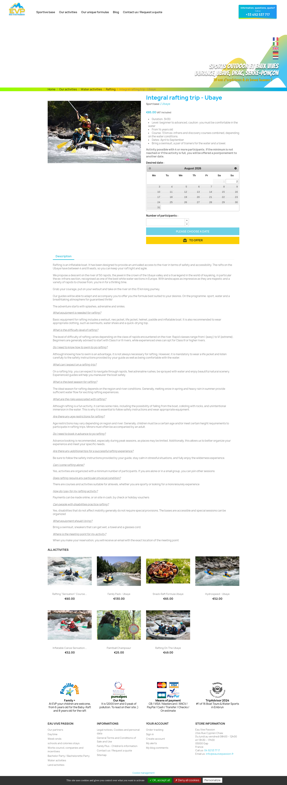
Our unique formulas (95, 12)
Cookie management (143, 772)
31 (158, 207)
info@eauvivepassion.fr (220, 753)
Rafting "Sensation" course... (69, 594)
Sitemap (102, 755)
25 (171, 202)
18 (171, 197)
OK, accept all (160, 780)
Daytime (53, 734)
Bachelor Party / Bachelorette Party (69, 755)
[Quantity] (165, 222)
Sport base (152, 104)
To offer (193, 240)
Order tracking (154, 729)
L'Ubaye (165, 104)
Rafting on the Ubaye (168, 648)
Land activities (56, 764)
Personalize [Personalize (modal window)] (212, 780)
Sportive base (45, 12)
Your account (157, 723)
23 (236, 197)
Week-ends (54, 738)
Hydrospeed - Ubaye (217, 594)
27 (198, 202)
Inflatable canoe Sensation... (70, 648)
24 (158, 202)
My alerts (151, 743)
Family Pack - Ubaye (119, 594)
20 (198, 197)
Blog (116, 12)
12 (185, 191)
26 (185, 202)
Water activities (57, 760)
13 (198, 191)
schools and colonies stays (64, 743)
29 (223, 202)
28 (210, 202)
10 (158, 191)
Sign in (150, 734)
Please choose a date (192, 231)
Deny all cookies (187, 780)
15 (223, 191)
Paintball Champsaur (119, 648)
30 (236, 202)
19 (185, 197)
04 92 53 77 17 (212, 750)
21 (210, 197)
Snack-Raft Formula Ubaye (168, 594)
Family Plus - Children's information (117, 746)
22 (223, 197)
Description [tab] (63, 256)
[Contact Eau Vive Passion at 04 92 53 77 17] (258, 12)
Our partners (55, 729)
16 (236, 191)
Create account (155, 738)
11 (171, 191)
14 (210, 191)
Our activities (68, 12)
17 (158, 197)
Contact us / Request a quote (142, 12)
